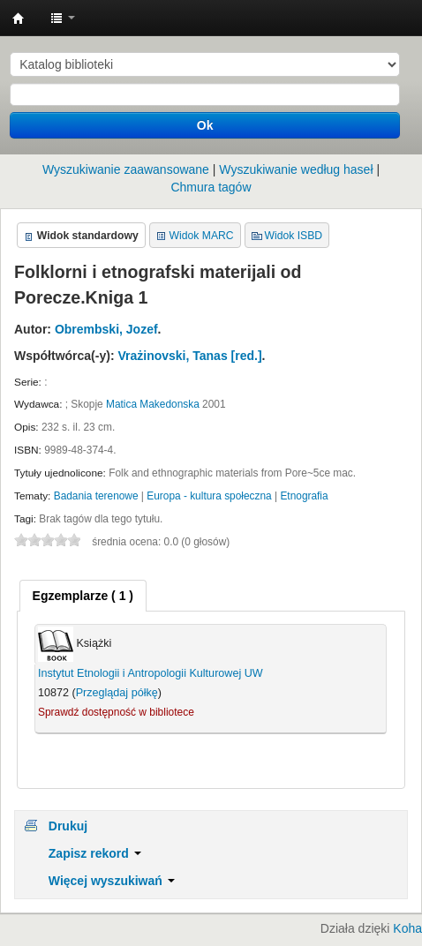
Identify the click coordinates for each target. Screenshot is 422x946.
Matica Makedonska (153, 404)
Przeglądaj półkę (117, 693)
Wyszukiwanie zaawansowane (125, 169)
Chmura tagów (210, 187)
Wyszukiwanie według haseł (296, 169)
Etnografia (304, 496)
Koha (407, 928)
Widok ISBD (294, 235)
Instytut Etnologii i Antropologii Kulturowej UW (18, 18)
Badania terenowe (96, 496)
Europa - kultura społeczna (209, 496)
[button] (62, 17)
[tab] (83, 596)
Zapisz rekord (95, 853)
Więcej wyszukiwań (112, 881)
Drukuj (68, 826)
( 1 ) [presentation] (83, 596)
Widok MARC (202, 235)
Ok (205, 125)
